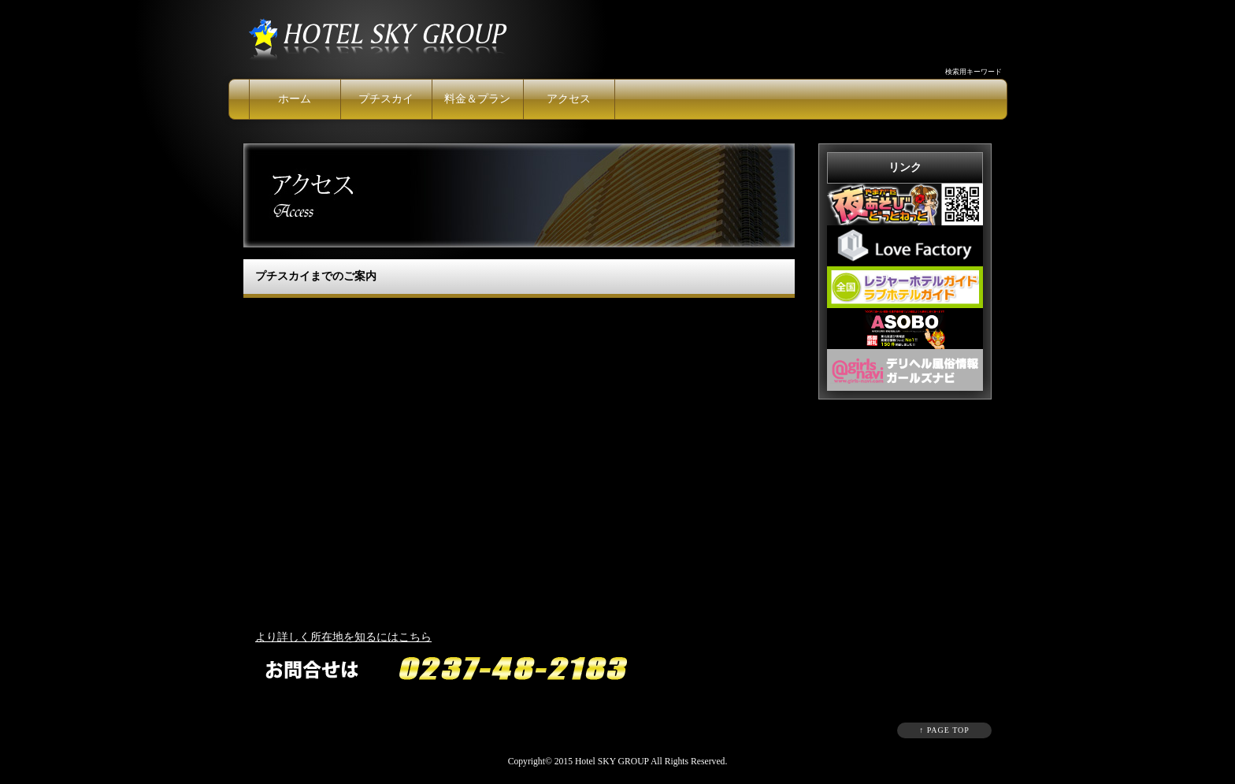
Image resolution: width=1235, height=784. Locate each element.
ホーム (294, 99)
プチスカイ (386, 99)
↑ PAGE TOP (944, 730)
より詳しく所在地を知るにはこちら (343, 637)
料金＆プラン (477, 99)
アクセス (569, 99)
